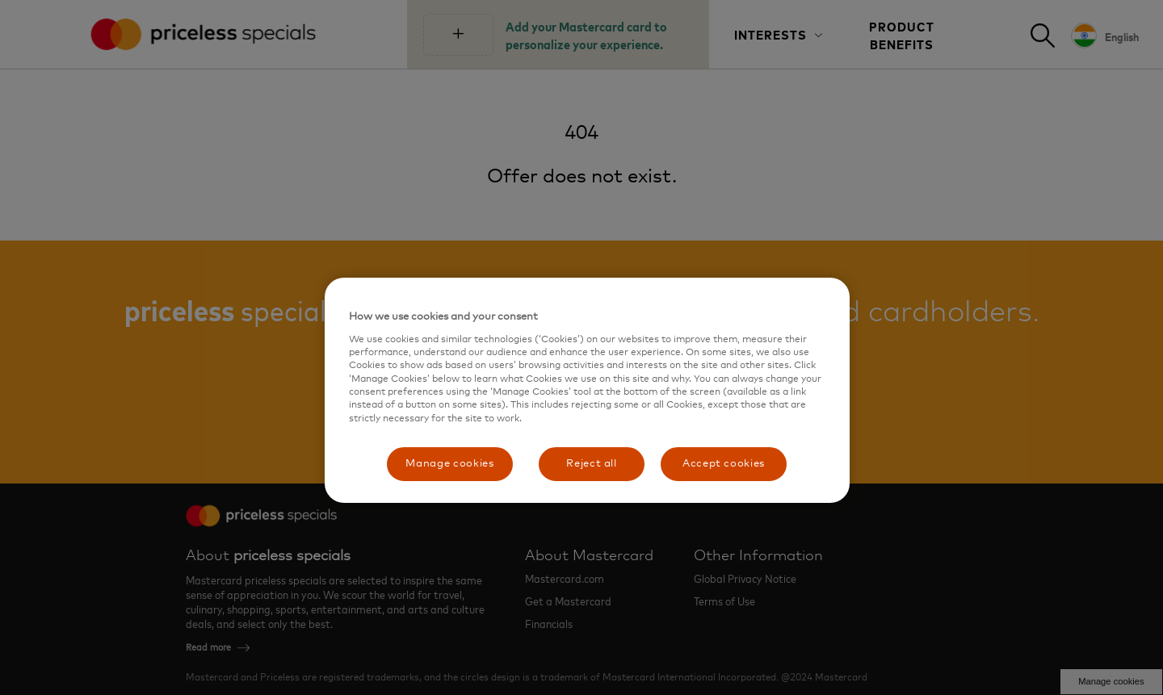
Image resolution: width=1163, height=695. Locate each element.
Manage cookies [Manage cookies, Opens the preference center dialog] (449, 463)
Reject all (591, 463)
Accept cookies (723, 463)
